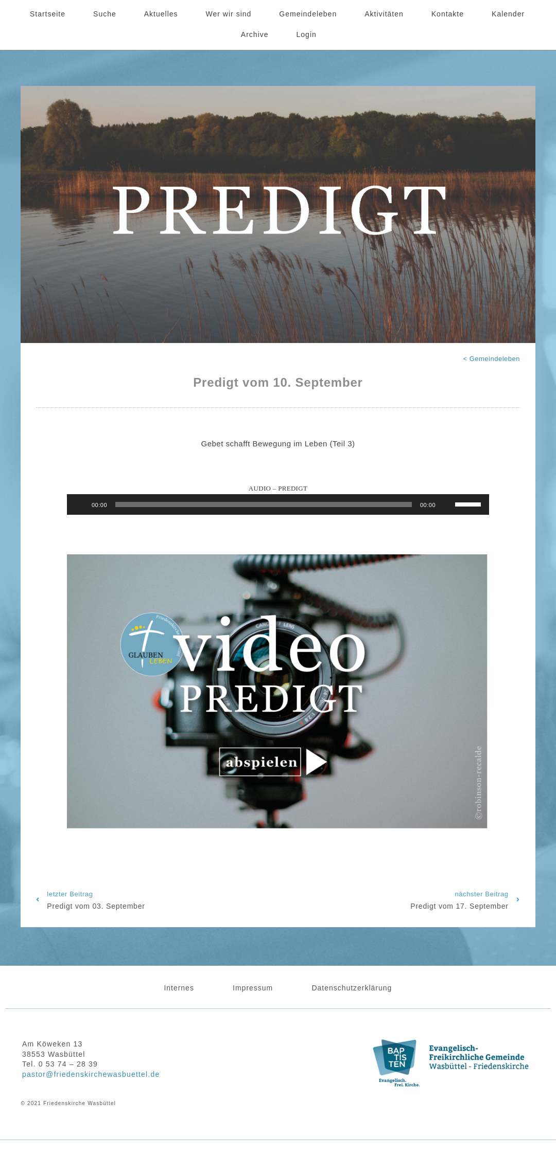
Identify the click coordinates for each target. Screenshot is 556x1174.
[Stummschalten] (447, 504)
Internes (178, 988)
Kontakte (447, 14)
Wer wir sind (229, 14)
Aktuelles (161, 14)
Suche (104, 14)
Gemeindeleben (308, 14)
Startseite (47, 14)
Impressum (253, 988)
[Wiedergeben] (80, 504)
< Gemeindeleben (491, 359)
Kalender (508, 14)
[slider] (263, 504)
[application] (278, 504)
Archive (255, 34)
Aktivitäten (384, 14)
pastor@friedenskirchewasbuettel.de (91, 1074)
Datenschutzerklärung (352, 988)
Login (307, 34)
